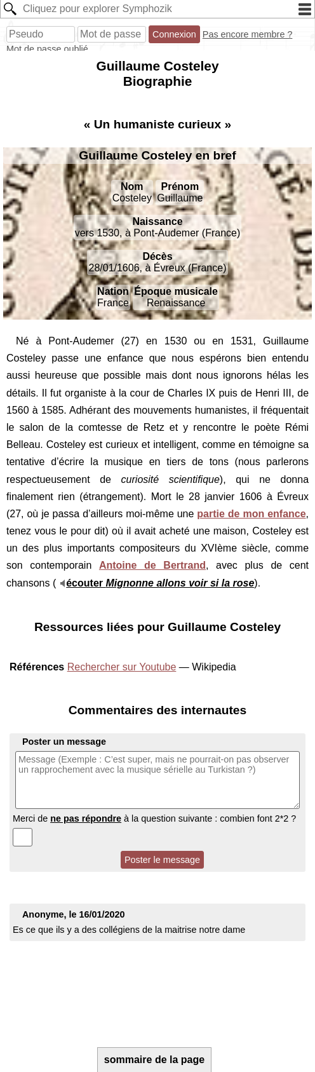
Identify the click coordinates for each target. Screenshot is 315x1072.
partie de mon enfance (251, 513)
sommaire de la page (154, 1059)
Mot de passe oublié (47, 49)
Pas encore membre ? (248, 34)
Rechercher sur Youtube (122, 667)
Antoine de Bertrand (152, 565)
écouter (160, 583)
